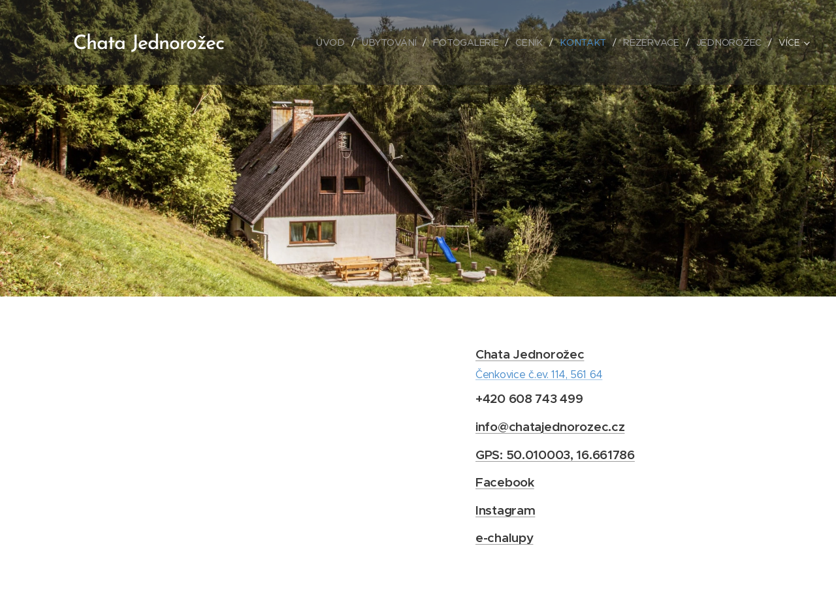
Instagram (505, 510)
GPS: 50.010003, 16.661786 (555, 454)
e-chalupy (504, 537)
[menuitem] (338, 42)
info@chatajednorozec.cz (549, 426)
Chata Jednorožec (529, 354)
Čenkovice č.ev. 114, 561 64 (538, 374)
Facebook (504, 482)
